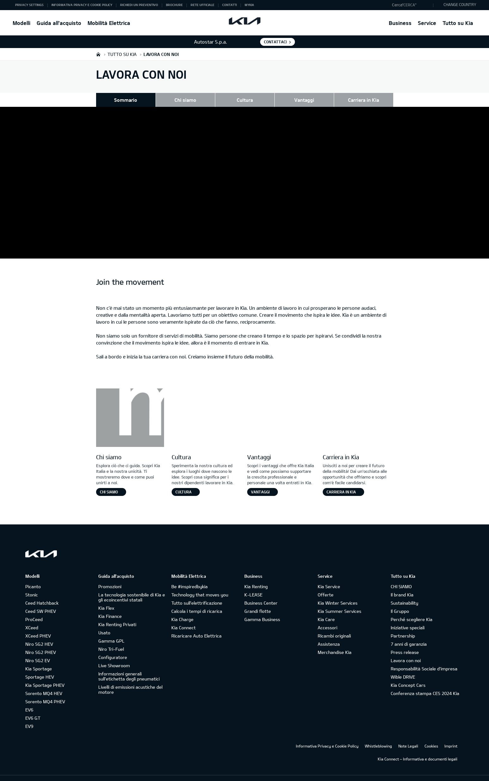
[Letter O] (206, 409)
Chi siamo (185, 100)
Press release (405, 642)
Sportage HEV (39, 667)
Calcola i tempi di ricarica (196, 601)
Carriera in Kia (363, 100)
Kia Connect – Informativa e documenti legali (417, 749)
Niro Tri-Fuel (111, 639)
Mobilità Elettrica (109, 23)
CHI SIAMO (401, 577)
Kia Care (326, 610)
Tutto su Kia (458, 23)
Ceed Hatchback (41, 593)
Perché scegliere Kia (411, 610)
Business (400, 23)
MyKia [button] (249, 5)
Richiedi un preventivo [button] (139, 5)
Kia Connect (183, 618)
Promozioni (109, 577)
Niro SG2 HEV (39, 634)
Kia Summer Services (339, 601)
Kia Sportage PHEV (44, 675)
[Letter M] (130, 409)
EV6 (29, 700)
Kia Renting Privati (117, 615)
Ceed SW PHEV (40, 601)
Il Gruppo (400, 601)
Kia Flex (106, 598)
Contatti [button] (229, 5)
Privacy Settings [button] (29, 5)
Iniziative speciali (408, 618)
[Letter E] (357, 409)
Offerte (325, 585)
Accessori (327, 618)
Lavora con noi (406, 651)
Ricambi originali (334, 626)
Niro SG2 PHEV (40, 642)
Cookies (431, 736)
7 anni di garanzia (409, 634)
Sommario (125, 100)
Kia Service (329, 577)
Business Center (261, 593)
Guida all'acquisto (59, 23)
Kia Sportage (38, 659)
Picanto (33, 577)
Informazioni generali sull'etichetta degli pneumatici (129, 667)
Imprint (450, 736)
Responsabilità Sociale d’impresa (424, 659)
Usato (104, 623)
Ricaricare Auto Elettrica (196, 626)
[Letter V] (281, 409)
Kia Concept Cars (408, 675)
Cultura (245, 100)
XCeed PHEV (38, 626)
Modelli (21, 23)
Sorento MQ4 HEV (43, 683)
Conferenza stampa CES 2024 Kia (425, 683)
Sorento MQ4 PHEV (45, 692)
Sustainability (404, 593)
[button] (411, 5)
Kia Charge (182, 610)
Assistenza (329, 634)
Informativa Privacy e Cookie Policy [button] (82, 5)
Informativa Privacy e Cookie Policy (327, 736)
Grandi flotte (257, 601)
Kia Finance (110, 606)
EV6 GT (32, 708)
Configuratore (112, 647)
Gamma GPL (111, 631)
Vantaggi (304, 100)
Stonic (31, 585)
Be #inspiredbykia (189, 577)
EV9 (29, 716)
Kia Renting (256, 577)
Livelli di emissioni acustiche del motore (130, 680)
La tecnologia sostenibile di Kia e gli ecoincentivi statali (131, 588)
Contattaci (275, 42)
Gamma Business (262, 610)
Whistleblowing (378, 736)
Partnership (403, 626)
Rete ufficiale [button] (202, 5)
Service (427, 23)
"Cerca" (409, 5)
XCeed (31, 618)
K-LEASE (253, 585)
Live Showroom (114, 656)
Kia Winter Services (338, 593)
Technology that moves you (199, 585)
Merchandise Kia (334, 642)
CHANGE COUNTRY (459, 4)
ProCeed (34, 610)
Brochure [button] (174, 5)
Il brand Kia (402, 585)
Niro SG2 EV (37, 651)
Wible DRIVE (403, 667)
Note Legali (408, 736)
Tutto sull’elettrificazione (196, 593)
